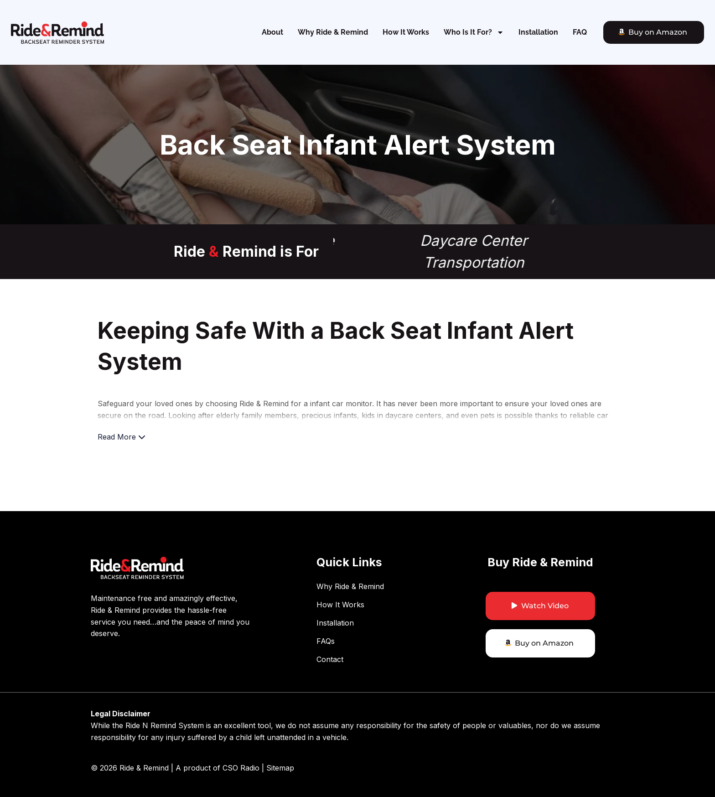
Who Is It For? (474, 32)
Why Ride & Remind (333, 32)
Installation (538, 32)
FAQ (580, 32)
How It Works (406, 32)
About (272, 32)
